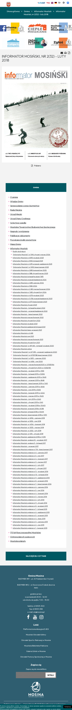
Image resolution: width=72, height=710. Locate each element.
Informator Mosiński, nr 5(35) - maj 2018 (27, 421)
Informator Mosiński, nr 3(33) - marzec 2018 (28, 427)
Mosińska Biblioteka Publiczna (36, 646)
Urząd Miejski (16, 214)
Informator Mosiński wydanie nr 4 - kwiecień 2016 (30, 493)
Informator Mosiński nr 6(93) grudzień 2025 (28, 258)
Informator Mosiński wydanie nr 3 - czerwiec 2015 (30, 522)
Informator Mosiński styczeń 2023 (25, 305)
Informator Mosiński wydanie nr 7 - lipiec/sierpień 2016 (32, 484)
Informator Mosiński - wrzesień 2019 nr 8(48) (28, 380)
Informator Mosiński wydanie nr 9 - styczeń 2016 (30, 503)
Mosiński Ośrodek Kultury (36, 635)
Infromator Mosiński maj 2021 (23, 336)
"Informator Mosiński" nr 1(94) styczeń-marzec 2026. (31, 255)
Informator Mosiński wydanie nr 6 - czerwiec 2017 (30, 453)
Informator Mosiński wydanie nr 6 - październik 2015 (31, 512)
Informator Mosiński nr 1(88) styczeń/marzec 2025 (30, 273)
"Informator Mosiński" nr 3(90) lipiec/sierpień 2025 (31, 267)
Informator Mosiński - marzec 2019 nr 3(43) (28, 396)
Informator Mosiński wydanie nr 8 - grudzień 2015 (30, 506)
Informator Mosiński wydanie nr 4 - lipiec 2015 (29, 519)
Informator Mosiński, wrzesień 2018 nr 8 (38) (28, 409)
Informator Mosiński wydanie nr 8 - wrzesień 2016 (30, 481)
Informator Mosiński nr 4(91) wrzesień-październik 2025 (32, 264)
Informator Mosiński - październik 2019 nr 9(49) (29, 377)
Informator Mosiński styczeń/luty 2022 (26, 321)
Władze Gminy (16, 201)
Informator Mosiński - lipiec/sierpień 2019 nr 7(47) (30, 383)
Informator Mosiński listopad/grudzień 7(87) (28, 277)
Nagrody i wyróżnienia (19, 231)
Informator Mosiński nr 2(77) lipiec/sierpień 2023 (30, 302)
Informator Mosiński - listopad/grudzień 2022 (29, 308)
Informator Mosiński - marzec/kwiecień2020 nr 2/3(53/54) (33, 365)
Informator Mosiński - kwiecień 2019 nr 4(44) (29, 393)
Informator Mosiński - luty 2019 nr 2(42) (27, 399)
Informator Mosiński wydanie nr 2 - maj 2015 (28, 525)
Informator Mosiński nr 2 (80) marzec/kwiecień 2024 (31, 289)
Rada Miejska (16, 210)
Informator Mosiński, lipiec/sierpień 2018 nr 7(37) (30, 415)
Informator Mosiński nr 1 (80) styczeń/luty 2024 (29, 292)
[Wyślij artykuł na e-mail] (62, 52)
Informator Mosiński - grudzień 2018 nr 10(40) (29, 405)
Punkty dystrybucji (19, 251)
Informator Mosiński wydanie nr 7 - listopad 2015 (30, 509)
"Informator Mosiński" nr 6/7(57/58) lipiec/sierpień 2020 (32, 355)
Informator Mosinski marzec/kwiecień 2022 (28, 317)
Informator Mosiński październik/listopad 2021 (29, 327)
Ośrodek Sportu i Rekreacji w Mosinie (36, 640)
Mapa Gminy (15, 244)
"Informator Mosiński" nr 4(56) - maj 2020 (28, 361)
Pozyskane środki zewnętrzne (23, 240)
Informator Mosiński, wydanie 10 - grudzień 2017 (30, 440)
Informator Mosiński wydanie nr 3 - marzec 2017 (30, 462)
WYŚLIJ (50, 675)
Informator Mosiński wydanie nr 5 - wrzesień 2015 (30, 515)
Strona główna (13, 11)
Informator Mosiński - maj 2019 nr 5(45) (27, 390)
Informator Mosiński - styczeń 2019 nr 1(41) (28, 402)
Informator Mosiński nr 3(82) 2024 (25, 286)
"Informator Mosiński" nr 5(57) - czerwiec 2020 (29, 358)
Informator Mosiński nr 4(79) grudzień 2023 (28, 295)
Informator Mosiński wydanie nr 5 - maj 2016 (28, 490)
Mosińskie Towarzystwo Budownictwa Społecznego (32, 227)
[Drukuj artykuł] (65, 52)
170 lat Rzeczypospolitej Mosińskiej (25, 532)
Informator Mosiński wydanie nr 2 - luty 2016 (28, 500)
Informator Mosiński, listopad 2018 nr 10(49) (28, 412)
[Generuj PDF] (69, 52)
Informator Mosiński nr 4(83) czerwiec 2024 (28, 283)
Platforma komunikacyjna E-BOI (36, 629)
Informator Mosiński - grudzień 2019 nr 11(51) (28, 371)
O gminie (14, 197)
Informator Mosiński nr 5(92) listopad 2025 (28, 261)
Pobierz (36, 165)
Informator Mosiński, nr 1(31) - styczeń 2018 (28, 434)
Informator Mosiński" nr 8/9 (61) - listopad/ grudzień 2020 (33, 346)
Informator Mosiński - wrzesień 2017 (25, 446)
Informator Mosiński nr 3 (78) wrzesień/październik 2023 (32, 299)
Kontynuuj (68, 706)
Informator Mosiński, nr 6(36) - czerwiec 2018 (29, 418)
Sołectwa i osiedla (18, 223)
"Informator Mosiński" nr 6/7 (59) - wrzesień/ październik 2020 (35, 352)
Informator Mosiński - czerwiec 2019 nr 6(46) (29, 387)
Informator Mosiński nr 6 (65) (23, 333)
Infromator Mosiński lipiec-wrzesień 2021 (27, 330)
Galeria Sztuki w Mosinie (36, 651)
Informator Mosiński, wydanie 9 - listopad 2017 (29, 443)
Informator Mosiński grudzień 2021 (25, 324)
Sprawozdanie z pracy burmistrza (24, 205)
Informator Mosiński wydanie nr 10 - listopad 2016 (30, 475)
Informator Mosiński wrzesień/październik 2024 (29, 280)
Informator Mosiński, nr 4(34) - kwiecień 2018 (29, 424)
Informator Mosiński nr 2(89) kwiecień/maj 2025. (30, 270)
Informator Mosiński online (22, 349)
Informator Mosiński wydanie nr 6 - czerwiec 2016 (30, 487)
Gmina (27, 11)
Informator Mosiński (42, 11)
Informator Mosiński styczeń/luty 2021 (26, 343)
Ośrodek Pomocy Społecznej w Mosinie (36, 657)
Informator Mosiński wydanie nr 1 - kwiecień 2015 (30, 528)
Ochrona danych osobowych (22, 537)
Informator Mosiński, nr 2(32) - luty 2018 (27, 431)
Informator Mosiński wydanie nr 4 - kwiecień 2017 (30, 459)
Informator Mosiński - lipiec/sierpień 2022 (27, 314)
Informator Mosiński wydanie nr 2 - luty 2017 (28, 465)
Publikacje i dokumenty (20, 235)
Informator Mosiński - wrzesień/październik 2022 (30, 311)
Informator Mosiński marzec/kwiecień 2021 (28, 339)
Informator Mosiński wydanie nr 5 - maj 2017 (28, 456)
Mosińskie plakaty (18, 541)
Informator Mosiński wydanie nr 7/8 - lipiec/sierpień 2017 (33, 449)
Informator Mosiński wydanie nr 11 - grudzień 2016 (30, 471)
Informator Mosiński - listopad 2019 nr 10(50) (29, 374)
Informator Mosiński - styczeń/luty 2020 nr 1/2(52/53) (32, 368)
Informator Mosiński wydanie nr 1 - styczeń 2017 (30, 468)
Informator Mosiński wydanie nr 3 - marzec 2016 (30, 497)
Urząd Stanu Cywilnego (20, 218)
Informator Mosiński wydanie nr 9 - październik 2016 (31, 478)
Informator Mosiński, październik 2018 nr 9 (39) (29, 437)
